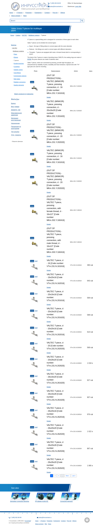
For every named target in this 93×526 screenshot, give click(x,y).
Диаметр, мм (15, 110)
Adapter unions (18, 70)
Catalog (18, 35)
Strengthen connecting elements (19, 501)
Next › (67, 476)
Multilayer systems (34, 35)
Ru (40, 3)
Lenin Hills (78, 6)
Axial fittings (17, 73)
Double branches (19, 63)
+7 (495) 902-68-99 (55, 3)
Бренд (13, 103)
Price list (55, 12)
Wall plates (17, 79)
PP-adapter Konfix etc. (41, 501)
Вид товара (15, 107)
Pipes (15, 54)
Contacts (47, 12)
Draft (36, 261)
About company (15, 16)
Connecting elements (66, 501)
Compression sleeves (20, 76)
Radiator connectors (20, 82)
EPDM (29, 59)
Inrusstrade (28, 520)
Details (49, 97)
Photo (32, 82)
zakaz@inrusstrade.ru (56, 6)
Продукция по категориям (16, 127)
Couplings (17, 66)
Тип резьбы (15, 132)
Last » (74, 476)
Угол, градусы (16, 135)
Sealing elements (19, 85)
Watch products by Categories (23, 94)
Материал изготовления (16, 119)
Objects (62, 12)
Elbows (16, 57)
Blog (46, 524)
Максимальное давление (16, 114)
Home (11, 12)
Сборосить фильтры (17, 141)
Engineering (38, 12)
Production (28, 12)
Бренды (13, 45)
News (25, 16)
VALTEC (24, 35)
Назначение (15, 123)
